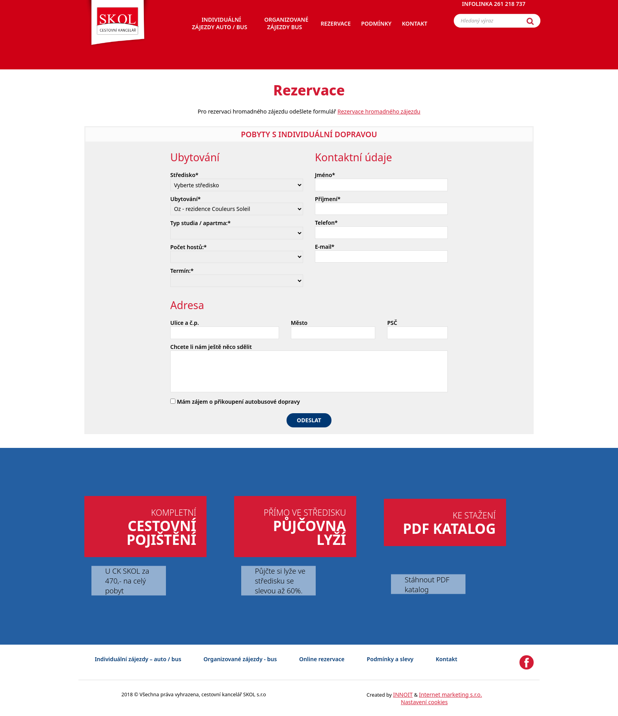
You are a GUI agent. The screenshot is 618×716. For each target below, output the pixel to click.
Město (299, 322)
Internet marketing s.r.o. (450, 694)
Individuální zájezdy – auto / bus (138, 659)
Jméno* (325, 175)
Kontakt (447, 659)
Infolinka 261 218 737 (493, 9)
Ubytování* (185, 199)
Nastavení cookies (424, 702)
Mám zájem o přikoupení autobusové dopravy (235, 401)
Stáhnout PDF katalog (427, 584)
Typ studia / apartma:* (200, 223)
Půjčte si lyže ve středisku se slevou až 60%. (280, 580)
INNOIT (403, 694)
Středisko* (184, 175)
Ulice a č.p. (184, 322)
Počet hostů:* (188, 247)
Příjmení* (328, 199)
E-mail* (325, 246)
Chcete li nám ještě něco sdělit (211, 347)
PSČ (392, 322)
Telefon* (326, 222)
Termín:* (182, 270)
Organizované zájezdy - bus (240, 659)
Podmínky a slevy (390, 659)
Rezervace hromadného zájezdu (378, 111)
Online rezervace (321, 659)
